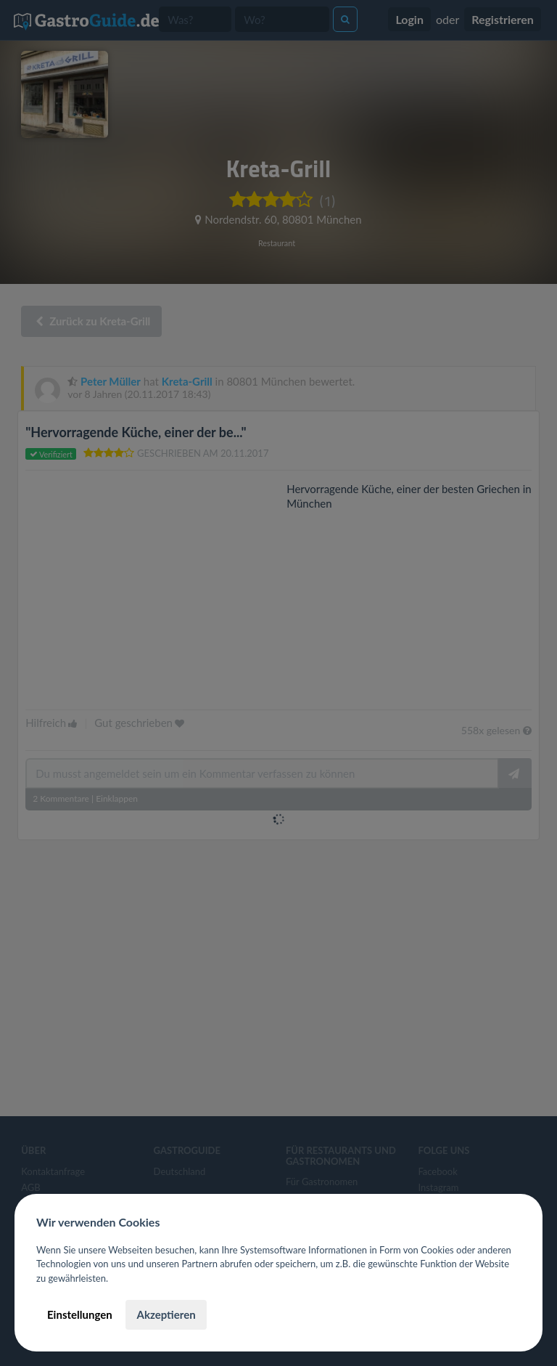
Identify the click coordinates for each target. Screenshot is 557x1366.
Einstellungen (79, 1314)
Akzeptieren (165, 1314)
